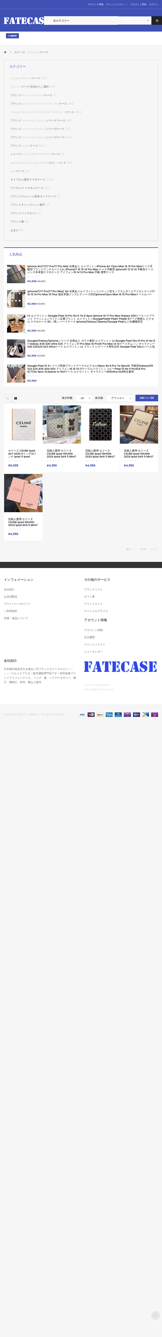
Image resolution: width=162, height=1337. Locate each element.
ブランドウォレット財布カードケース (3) (35, 196)
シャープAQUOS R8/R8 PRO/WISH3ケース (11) (37, 154)
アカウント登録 (138, 4)
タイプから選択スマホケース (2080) (32, 179)
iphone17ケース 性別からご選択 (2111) (32, 87)
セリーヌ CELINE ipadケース (31, 52)
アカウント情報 (95, 4)
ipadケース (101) (20, 171)
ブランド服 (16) (19, 222)
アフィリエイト (93, 604)
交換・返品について (16, 618)
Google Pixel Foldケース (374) (28, 78)
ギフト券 (89, 597)
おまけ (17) (16, 230)
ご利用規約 (10, 611)
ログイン (153, 4)
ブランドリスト (93, 589)
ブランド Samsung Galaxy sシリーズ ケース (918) (41, 120)
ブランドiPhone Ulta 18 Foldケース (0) (33, 95)
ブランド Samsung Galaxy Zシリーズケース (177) (40, 129)
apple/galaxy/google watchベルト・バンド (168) (41, 163)
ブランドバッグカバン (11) (25, 213)
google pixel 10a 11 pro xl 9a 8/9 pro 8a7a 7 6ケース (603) (45, 112)
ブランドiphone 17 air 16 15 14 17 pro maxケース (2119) (42, 104)
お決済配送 (10, 597)
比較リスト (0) (147, 397)
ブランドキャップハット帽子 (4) (29, 205)
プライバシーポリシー (17, 604)
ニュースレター (93, 652)
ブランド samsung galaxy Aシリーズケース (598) (41, 137)
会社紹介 (9, 589)
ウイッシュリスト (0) (117, 4)
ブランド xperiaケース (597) (27, 146)
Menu (12, 35)
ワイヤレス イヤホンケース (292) (30, 188)
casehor (33, 714)
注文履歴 (89, 637)
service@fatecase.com (99, 689)
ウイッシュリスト (94, 644)
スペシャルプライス (96, 611)
